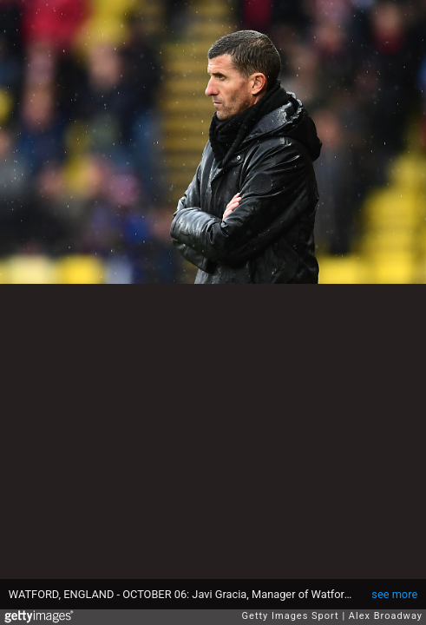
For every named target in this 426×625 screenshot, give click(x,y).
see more (394, 594)
